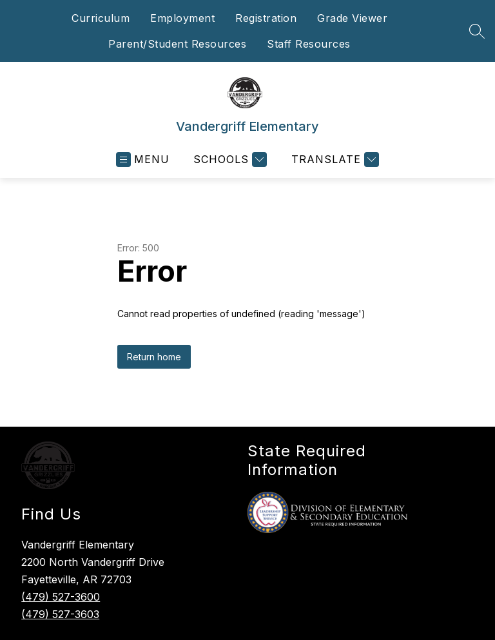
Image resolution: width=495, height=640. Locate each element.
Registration (265, 18)
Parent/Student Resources (177, 43)
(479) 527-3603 (60, 614)
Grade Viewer (352, 18)
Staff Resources (309, 43)
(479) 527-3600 (60, 596)
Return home (154, 356)
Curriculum (101, 18)
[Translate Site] (333, 159)
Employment (182, 18)
